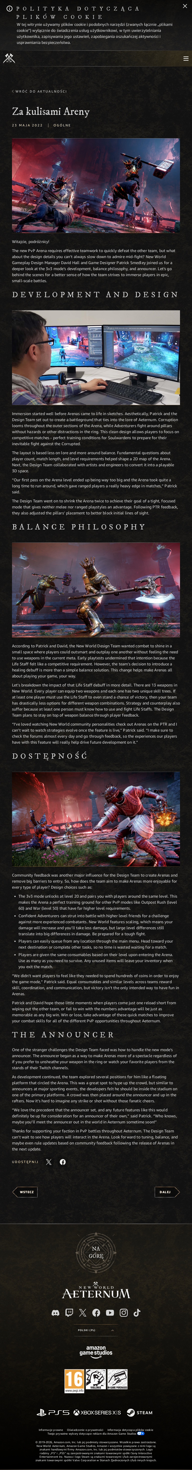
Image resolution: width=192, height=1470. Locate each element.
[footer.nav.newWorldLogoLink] (96, 1297)
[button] (96, 185)
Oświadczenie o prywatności (85, 1429)
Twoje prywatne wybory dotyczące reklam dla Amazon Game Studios (96, 1433)
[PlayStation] (53, 1413)
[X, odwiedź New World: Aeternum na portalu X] (82, 1313)
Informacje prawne (51, 1429)
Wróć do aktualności (41, 91)
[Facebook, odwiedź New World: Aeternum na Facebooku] (96, 1313)
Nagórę (96, 1253)
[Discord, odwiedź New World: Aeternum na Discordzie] (56, 1313)
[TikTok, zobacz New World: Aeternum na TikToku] (137, 1313)
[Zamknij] (185, 6)
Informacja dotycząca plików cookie (130, 1429)
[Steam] (140, 1413)
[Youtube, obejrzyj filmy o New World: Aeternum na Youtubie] (110, 1313)
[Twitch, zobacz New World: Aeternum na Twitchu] (69, 1313)
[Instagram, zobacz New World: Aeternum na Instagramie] (124, 1313)
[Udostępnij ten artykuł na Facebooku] (63, 1162)
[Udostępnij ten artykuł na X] (49, 1162)
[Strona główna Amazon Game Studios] (96, 1353)
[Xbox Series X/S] (97, 1413)
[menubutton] (186, 58)
